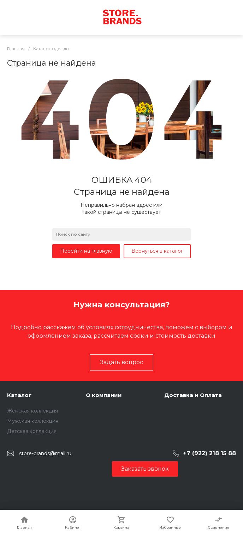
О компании (104, 395)
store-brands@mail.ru (45, 453)
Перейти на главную (86, 251)
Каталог (19, 395)
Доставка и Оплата (193, 395)
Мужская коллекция (32, 421)
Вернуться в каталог (157, 251)
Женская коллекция (32, 411)
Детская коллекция (32, 431)
